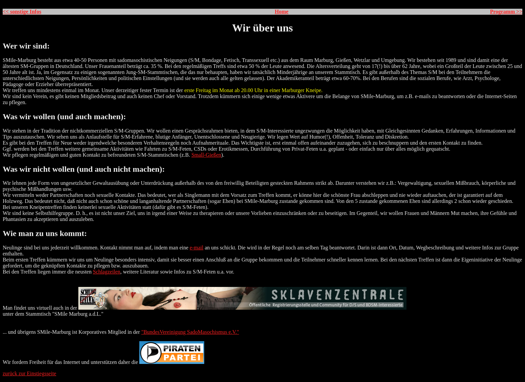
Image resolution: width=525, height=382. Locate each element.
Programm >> (506, 11)
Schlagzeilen (106, 272)
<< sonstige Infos (22, 11)
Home (282, 11)
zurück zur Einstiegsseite (29, 373)
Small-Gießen (206, 155)
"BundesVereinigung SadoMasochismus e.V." (190, 332)
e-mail (197, 247)
